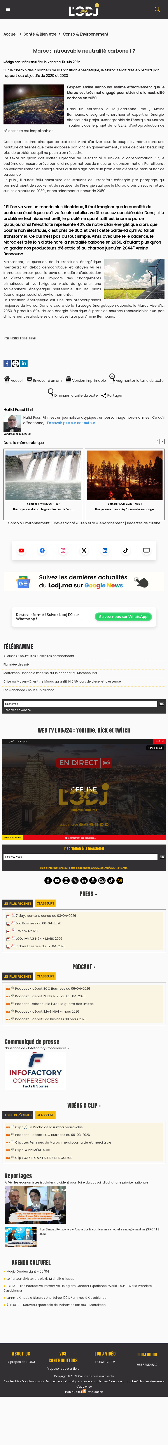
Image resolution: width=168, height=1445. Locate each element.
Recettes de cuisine (143, 523)
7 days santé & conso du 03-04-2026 (46, 1014)
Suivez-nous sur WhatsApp (123, 617)
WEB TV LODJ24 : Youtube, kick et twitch (84, 829)
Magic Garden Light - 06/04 (28, 1370)
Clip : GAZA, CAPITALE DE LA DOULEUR (43, 1256)
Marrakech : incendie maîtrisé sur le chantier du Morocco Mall (51, 673)
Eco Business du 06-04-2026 (38, 1022)
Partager (112, 395)
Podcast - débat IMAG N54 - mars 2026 (47, 1110)
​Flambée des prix (16, 664)
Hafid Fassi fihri (32, 62)
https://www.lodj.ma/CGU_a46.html (106, 966)
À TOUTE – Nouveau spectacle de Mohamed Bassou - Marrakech (56, 1404)
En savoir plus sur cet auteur (71, 422)
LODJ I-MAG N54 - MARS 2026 (39, 1037)
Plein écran (155, 847)
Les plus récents (18, 1002)
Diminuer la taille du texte (73, 395)
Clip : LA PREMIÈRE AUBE (33, 1249)
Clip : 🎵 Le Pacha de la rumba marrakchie (49, 1226)
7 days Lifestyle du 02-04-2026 (40, 1045)
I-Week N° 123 (27, 1029)
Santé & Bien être (40, 34)
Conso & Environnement (85, 34)
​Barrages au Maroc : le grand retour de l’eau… (43, 509)
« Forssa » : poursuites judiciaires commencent (39, 656)
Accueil (10, 34)
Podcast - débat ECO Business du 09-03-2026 (52, 1233)
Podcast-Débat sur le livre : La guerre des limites (54, 1102)
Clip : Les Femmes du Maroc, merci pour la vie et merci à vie (63, 1241)
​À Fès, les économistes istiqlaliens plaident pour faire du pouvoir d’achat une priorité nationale (76, 1281)
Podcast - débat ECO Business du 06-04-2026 (52, 1087)
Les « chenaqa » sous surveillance (29, 690)
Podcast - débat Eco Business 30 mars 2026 (50, 1118)
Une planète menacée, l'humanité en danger (124, 509)
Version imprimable (86, 380)
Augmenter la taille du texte (136, 380)
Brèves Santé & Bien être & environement (88, 523)
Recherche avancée (17, 710)
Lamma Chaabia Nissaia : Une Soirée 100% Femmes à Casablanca (57, 1396)
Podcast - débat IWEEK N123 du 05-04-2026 (50, 1095)
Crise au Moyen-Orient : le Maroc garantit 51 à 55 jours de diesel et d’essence (62, 681)
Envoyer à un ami (44, 380)
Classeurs (45, 1002)
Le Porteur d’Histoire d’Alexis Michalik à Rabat (40, 1377)
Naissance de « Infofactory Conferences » (37, 1147)
